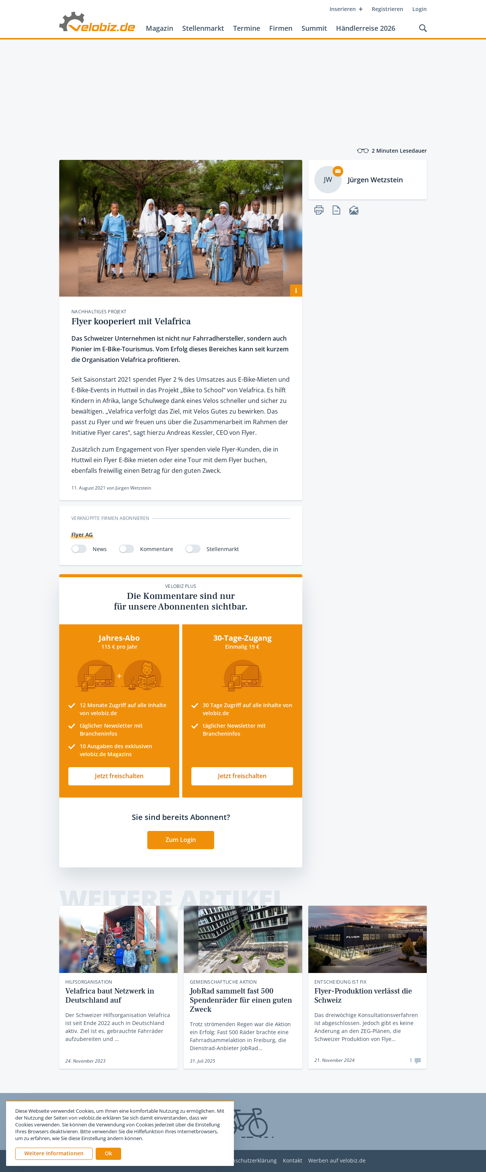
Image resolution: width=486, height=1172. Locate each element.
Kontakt (292, 1161)
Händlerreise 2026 (365, 28)
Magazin (159, 28)
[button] (108, 1154)
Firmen (280, 28)
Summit (314, 28)
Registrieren (387, 9)
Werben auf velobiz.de (337, 1161)
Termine (246, 28)
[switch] (79, 549)
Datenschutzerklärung (248, 1161)
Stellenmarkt (203, 28)
